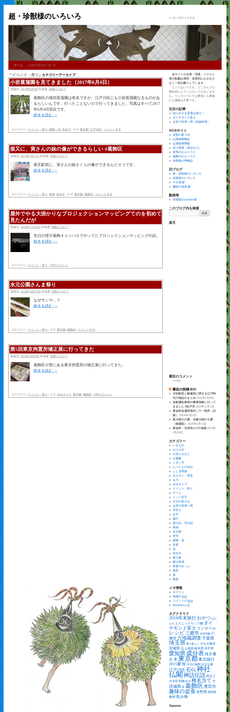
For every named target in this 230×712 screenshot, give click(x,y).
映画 (52, 194)
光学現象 (205, 633)
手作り (177, 510)
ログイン (178, 592)
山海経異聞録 (181, 143)
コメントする (112, 129)
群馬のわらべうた (184, 152)
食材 (172, 697)
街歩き (66, 129)
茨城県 (175, 686)
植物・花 (55, 129)
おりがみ (178, 449)
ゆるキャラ (64, 394)
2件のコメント (103, 394)
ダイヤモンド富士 (184, 117)
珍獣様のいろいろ (184, 178)
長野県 (201, 692)
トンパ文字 (180, 497)
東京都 (84, 129)
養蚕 (175, 579)
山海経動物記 (181, 139)
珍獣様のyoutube (183, 199)
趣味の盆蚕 (180, 186)
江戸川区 (96, 129)
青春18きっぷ (181, 566)
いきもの (178, 445)
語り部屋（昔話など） (187, 147)
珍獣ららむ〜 (57, 89)
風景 (175, 570)
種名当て (201, 680)
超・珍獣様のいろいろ (44, 16)
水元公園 (207, 664)
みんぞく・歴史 (183, 475)
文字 (175, 514)
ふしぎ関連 (180, 471)
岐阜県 (199, 648)
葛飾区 (88, 194)
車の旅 (177, 557)
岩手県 (209, 648)
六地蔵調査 (189, 638)
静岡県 (212, 692)
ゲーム (177, 492)
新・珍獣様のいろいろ (187, 173)
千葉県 (208, 638)
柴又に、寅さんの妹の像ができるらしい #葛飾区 (66, 149)
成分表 (195, 653)
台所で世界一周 (183, 505)
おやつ (204, 617)
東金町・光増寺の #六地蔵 (190, 428)
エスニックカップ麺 (189, 623)
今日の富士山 (181, 501)
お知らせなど (181, 454)
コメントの (183, 601)
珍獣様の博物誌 (183, 160)
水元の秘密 (193, 664)
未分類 (177, 531)
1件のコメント (59, 265)
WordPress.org (181, 605)
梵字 (175, 536)
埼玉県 (177, 643)
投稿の (180, 596)
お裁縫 (177, 458)
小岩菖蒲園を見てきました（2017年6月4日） (61, 82)
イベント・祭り (38, 129)
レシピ (177, 633)
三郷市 (192, 633)
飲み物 (182, 696)
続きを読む (46, 115)
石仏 (191, 669)
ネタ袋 (177, 182)
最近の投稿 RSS (184, 389)
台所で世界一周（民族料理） (191, 122)
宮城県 (174, 648)
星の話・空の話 (183, 523)
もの (175, 480)
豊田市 (210, 686)
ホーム (18, 65)
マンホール (206, 628)
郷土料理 (178, 562)
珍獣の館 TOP (181, 134)
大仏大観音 (208, 643)
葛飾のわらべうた (184, 156)
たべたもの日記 (183, 467)
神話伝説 (195, 675)
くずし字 (178, 462)
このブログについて (42, 65)
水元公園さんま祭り (33, 285)
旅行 (175, 518)
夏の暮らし (192, 643)
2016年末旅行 (182, 617)
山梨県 (189, 648)
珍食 (175, 544)
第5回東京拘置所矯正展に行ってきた (52, 349)
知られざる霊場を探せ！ (188, 113)
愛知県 (177, 653)
